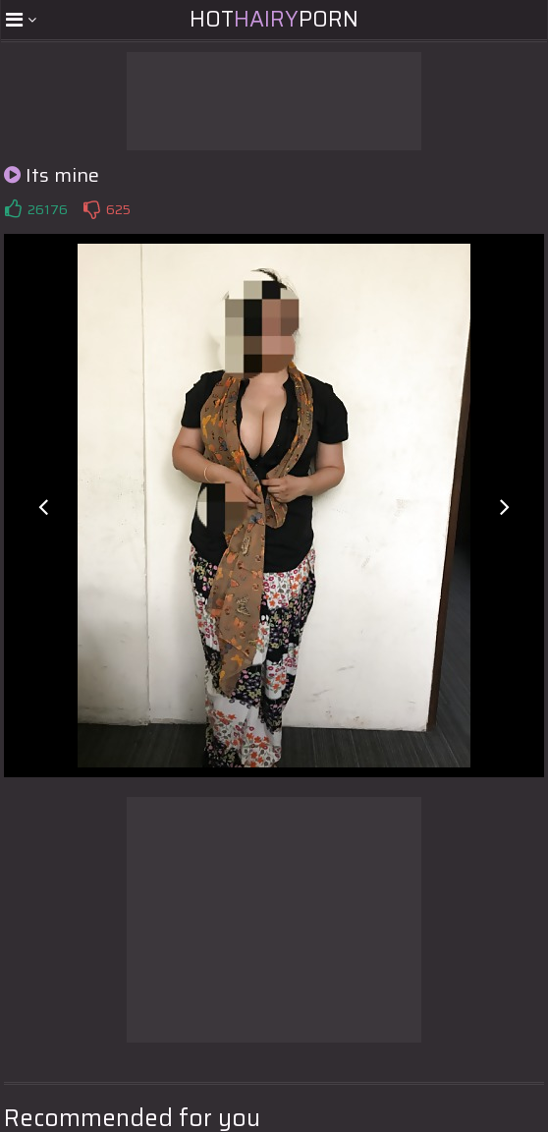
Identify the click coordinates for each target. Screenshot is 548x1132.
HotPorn (274, 19)
